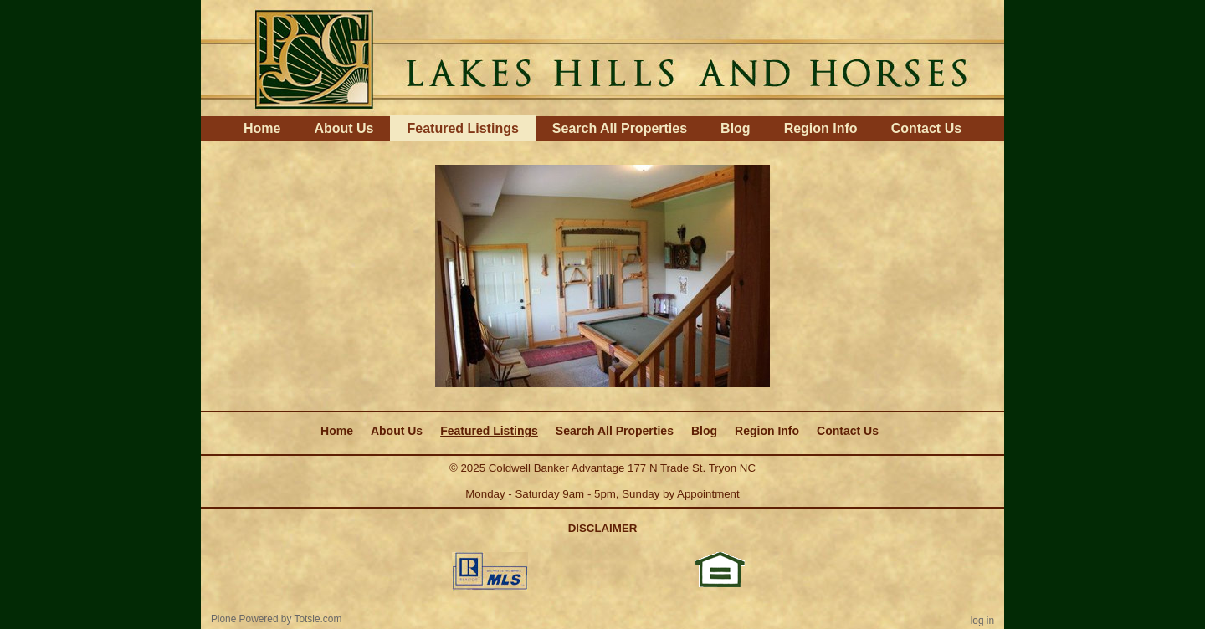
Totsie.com (318, 619)
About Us (343, 128)
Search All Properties (619, 128)
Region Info (821, 128)
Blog (735, 128)
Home (262, 128)
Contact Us (926, 128)
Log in (982, 620)
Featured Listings (462, 128)
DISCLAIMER (603, 528)
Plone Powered (245, 619)
